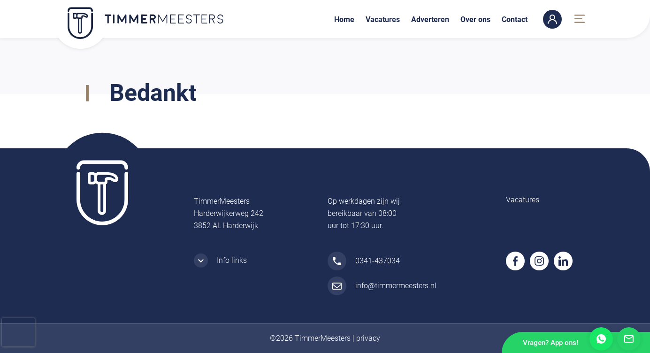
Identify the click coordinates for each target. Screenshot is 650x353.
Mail (629, 339)
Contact (515, 19)
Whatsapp (601, 339)
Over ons (475, 19)
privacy (368, 338)
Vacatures (383, 19)
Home (344, 19)
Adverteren (430, 19)
